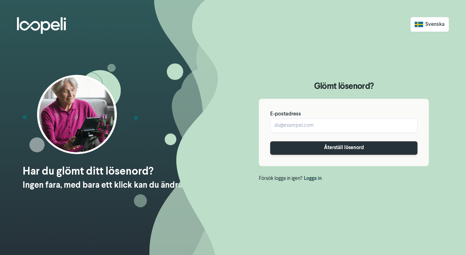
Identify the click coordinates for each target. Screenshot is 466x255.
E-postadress (285, 114)
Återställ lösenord (344, 148)
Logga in (313, 178)
